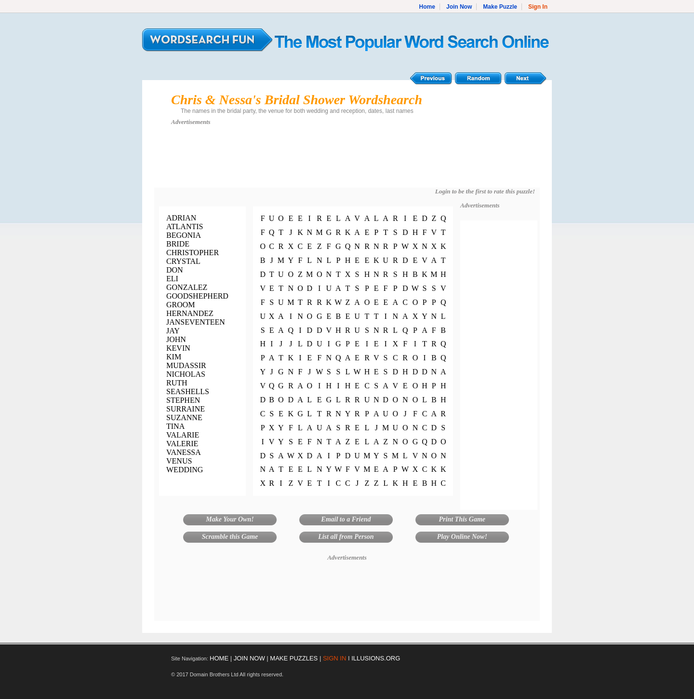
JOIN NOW (249, 658)
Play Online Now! (462, 536)
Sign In (537, 6)
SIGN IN (334, 658)
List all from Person (346, 536)
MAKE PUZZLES (294, 658)
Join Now (459, 6)
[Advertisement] (347, 161)
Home (427, 6)
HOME (219, 658)
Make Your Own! (230, 519)
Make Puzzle (500, 6)
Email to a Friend (346, 519)
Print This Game (462, 519)
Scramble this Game (230, 536)
